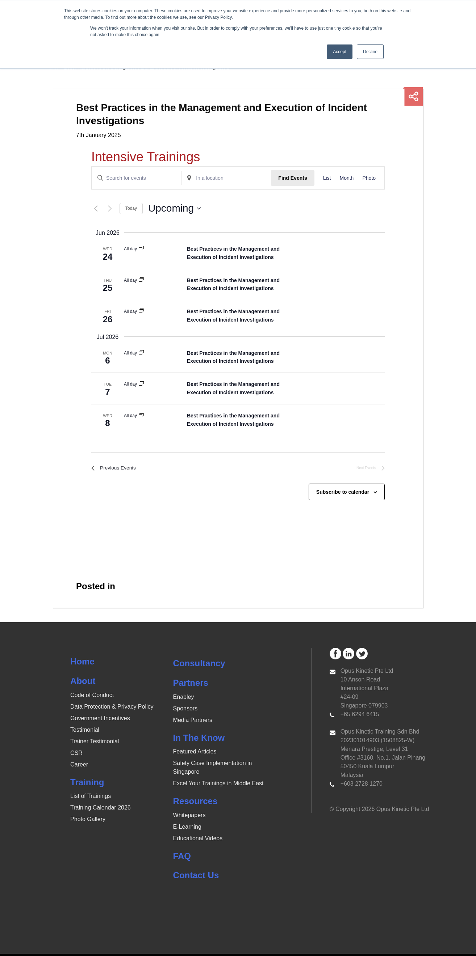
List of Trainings (90, 798)
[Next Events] (109, 208)
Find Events (292, 178)
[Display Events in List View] (327, 178)
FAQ (182, 858)
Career (79, 766)
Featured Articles (195, 754)
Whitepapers (189, 817)
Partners (190, 685)
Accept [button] (339, 51)
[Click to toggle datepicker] (174, 208)
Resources (195, 803)
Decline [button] (370, 51)
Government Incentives (100, 720)
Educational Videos (198, 840)
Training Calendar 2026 (100, 810)
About (82, 683)
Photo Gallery (87, 821)
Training (87, 784)
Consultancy (199, 665)
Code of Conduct (92, 697)
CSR (76, 755)
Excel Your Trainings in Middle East (218, 785)
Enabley (183, 699)
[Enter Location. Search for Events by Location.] (226, 178)
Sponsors (185, 710)
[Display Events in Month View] (346, 178)
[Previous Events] (95, 208)
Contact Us (196, 877)
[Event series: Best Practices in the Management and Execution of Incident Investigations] (141, 248)
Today (131, 208)
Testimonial (84, 731)
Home (82, 663)
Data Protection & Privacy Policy (111, 708)
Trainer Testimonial (94, 743)
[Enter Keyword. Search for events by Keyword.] (136, 178)
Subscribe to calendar (342, 494)
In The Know (199, 739)
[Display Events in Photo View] (369, 178)
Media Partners (193, 722)
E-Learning (187, 828)
